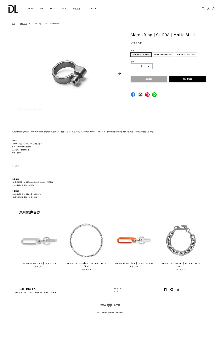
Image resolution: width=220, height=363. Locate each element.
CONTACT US (118, 288)
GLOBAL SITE (91, 9)
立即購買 (148, 79)
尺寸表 (14, 166)
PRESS (53, 9)
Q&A (99, 313)
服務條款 (104, 313)
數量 (132, 62)
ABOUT (64, 9)
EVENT (41, 9)
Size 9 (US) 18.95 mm (163, 54)
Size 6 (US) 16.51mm (141, 54)
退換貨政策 (119, 313)
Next (119, 73)
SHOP (31, 9)
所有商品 (23, 24)
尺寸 (132, 51)
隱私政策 (111, 313)
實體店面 (76, 9)
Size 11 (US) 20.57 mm (186, 54)
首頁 (13, 24)
